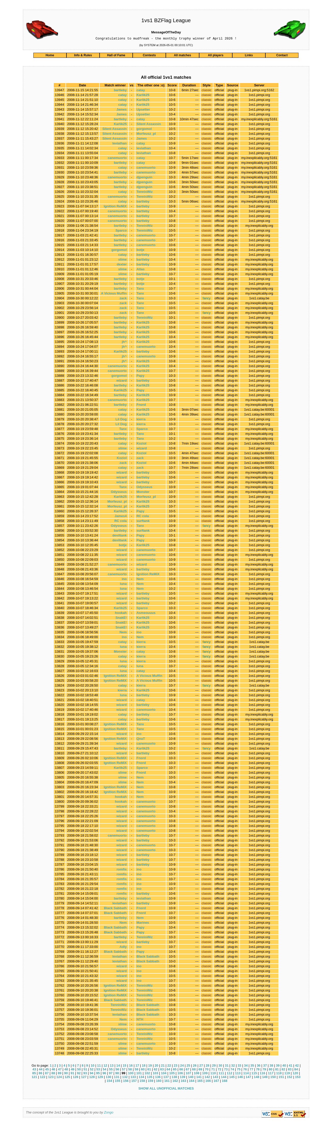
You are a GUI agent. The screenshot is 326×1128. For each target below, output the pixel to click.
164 (192, 1081)
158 (142, 1081)
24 (182, 1066)
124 (59, 1078)
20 (156, 1066)
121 (34, 1078)
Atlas (141, 270)
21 (163, 1066)
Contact (282, 56)
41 (290, 1066)
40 (284, 1066)
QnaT (141, 739)
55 (111, 1070)
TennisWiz (145, 192)
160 (158, 1081)
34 (246, 1066)
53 (98, 1070)
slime (122, 260)
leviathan (119, 144)
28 (207, 1066)
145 (232, 1078)
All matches (182, 56)
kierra (141, 420)
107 (188, 1074)
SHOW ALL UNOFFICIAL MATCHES (166, 1089)
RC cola (143, 517)
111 (221, 1074)
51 (85, 1070)
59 (136, 1070)
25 (188, 1066)
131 (116, 1078)
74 (232, 1070)
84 (296, 1070)
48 (66, 1070)
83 (289, 1070)
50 (79, 1070)
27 (201, 1066)
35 (252, 1066)
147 (248, 1078)
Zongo (108, 1113)
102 (147, 1074)
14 (118, 1066)
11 (99, 1066)
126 (75, 1078)
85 (34, 1074)
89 (59, 1074)
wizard (121, 381)
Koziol (141, 444)
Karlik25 (143, 96)
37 (265, 1066)
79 (264, 1070)
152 (289, 1078)
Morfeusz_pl (146, 134)
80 (270, 1070)
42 (297, 1066)
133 (133, 1078)
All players (215, 56)
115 (254, 1074)
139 (182, 1078)
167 (216, 1081)
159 (150, 1081)
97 (110, 1074)
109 (205, 1074)
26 (194, 1066)
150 (273, 1078)
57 (123, 1070)
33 (239, 1066)
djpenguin (144, 178)
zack (123, 299)
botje (140, 250)
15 (124, 1066)
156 (126, 1081)
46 (53, 1070)
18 (143, 1066)
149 (265, 1078)
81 (277, 1070)
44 (40, 1070)
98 (117, 1074)
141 (199, 1078)
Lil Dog (121, 420)
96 (104, 1074)
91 (72, 1074)
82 (283, 1070)
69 (200, 1070)
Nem (140, 580)
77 (251, 1070)
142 (207, 1078)
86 (40, 1074)
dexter (122, 265)
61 (149, 1070)
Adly (123, 947)
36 (258, 1066)
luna (123, 584)
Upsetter (143, 110)
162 (175, 1081)
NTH (140, 1020)
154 (109, 1081)
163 (183, 1081)
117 (271, 1074)
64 (168, 1070)
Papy (140, 376)
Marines (143, 923)
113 (238, 1074)
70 (206, 1070)
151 (281, 1078)
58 (130, 1070)
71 (213, 1070)
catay (141, 91)
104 (164, 1074)
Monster (143, 492)
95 (98, 1074)
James (121, 110)
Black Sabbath (115, 909)
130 (108, 1078)
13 (111, 1066)
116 (262, 1074)
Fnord (141, 405)
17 (137, 1066)
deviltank (119, 536)
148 (257, 1078)
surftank (143, 521)
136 (158, 1078)
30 (220, 1066)
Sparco (121, 231)
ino (124, 580)
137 (166, 1078)
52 (91, 1070)
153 (298, 1078)
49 (72, 1070)
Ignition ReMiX (115, 207)
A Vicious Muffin (114, 294)
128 (92, 1078)
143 (215, 1078)
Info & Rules (83, 56)
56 (117, 1070)
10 (92, 1066)
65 (174, 1070)
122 (42, 1078)
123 (51, 1078)
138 (174, 1078)
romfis (122, 870)
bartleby (120, 91)
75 (238, 1070)
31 (226, 1066)
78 (258, 1070)
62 (155, 1070)
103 (155, 1074)
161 (167, 1081)
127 (84, 1078)
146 (240, 1078)
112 (229, 1074)
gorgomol (144, 129)
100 (131, 1074)
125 (67, 1078)
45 (47, 1070)
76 (245, 1070)
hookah (121, 613)
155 (117, 1081)
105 (172, 1074)
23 (175, 1066)
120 (295, 1074)
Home (50, 56)
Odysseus (144, 488)
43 (34, 1070)
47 (59, 1070)
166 (208, 1081)
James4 (121, 517)
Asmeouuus (146, 613)
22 (169, 1066)
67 (187, 1070)
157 (134, 1081)
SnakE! (121, 618)
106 (180, 1074)
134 (141, 1078)
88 (53, 1074)
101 (139, 1074)
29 (214, 1066)
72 (219, 1070)
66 (181, 1070)
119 (287, 1074)
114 (246, 1074)
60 (142, 1070)
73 (226, 1070)
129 (100, 1078)
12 (105, 1066)
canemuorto (117, 158)
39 (277, 1066)
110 (213, 1074)
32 (233, 1066)
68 (194, 1070)
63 (162, 1070)
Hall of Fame (116, 56)
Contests (149, 56)
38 (271, 1066)
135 (150, 1078)
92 (78, 1074)
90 (66, 1074)
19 (150, 1066)
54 (104, 1070)
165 (200, 1081)
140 (191, 1078)
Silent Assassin (149, 125)
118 (279, 1074)
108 (196, 1074)
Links (249, 56)
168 (224, 1081)
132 (125, 1078)
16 (131, 1066)
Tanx (140, 289)
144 (223, 1078)
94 (91, 1074)
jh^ (124, 342)
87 (47, 1074)
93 (85, 1074)
